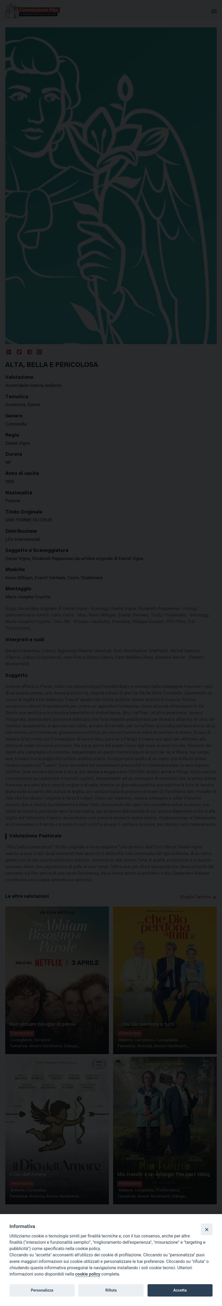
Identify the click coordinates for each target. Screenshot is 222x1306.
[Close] (207, 1229)
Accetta (180, 1290)
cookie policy (87, 1274)
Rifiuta (111, 1290)
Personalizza (42, 1290)
